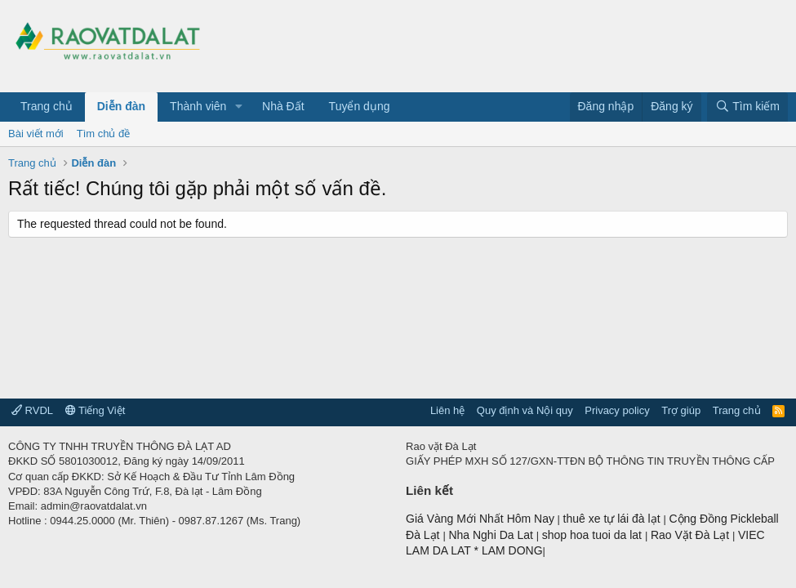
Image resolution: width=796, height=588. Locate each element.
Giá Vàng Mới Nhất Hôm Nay (480, 518)
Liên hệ (447, 410)
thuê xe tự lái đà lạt (613, 518)
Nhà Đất (283, 106)
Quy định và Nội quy (525, 410)
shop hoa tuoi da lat (593, 534)
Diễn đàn (121, 106)
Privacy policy (617, 410)
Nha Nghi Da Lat (492, 534)
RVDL (32, 410)
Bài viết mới (36, 133)
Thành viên (198, 106)
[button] (239, 107)
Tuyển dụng (359, 106)
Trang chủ (46, 106)
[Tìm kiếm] (747, 107)
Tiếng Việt (95, 410)
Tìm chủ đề (104, 133)
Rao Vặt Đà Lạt (691, 534)
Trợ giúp (680, 410)
